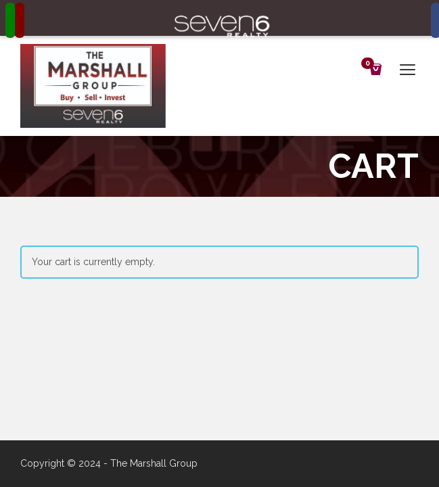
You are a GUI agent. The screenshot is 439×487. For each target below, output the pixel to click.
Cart (369, 64)
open (408, 69)
